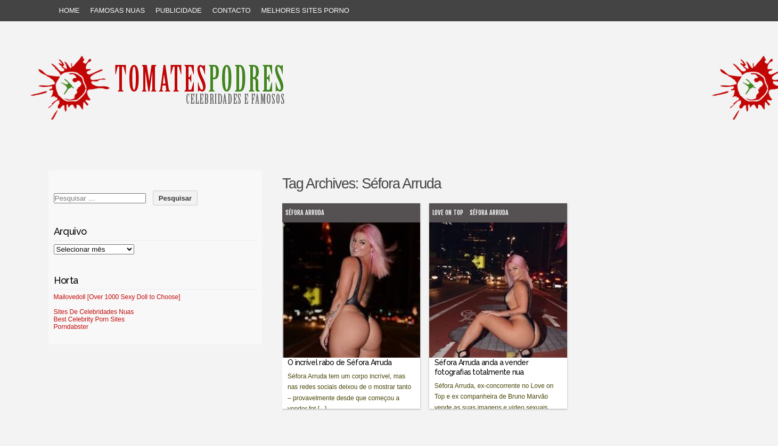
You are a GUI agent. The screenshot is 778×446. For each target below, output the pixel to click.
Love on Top (447, 213)
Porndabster (71, 327)
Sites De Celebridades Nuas (94, 312)
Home (69, 10)
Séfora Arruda (304, 213)
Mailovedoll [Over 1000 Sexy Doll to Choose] (117, 297)
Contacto (231, 10)
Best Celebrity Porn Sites (89, 319)
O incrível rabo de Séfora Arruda (340, 362)
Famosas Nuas (118, 10)
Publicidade (178, 10)
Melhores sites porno (305, 10)
